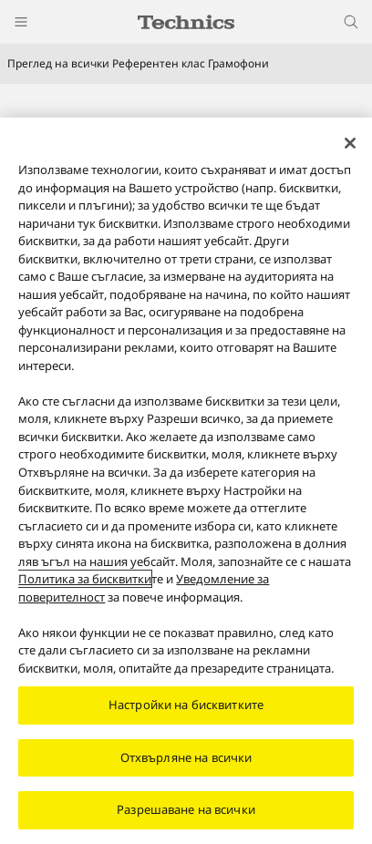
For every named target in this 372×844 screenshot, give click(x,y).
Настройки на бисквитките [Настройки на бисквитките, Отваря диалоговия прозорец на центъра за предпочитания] (186, 711)
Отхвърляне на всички (186, 764)
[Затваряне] (350, 149)
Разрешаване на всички (186, 816)
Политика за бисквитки (84, 585)
